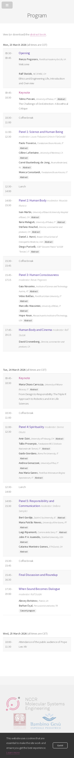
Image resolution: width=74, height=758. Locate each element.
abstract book (38, 34)
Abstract (61, 99)
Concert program (27, 610)
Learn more (13, 752)
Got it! (60, 745)
